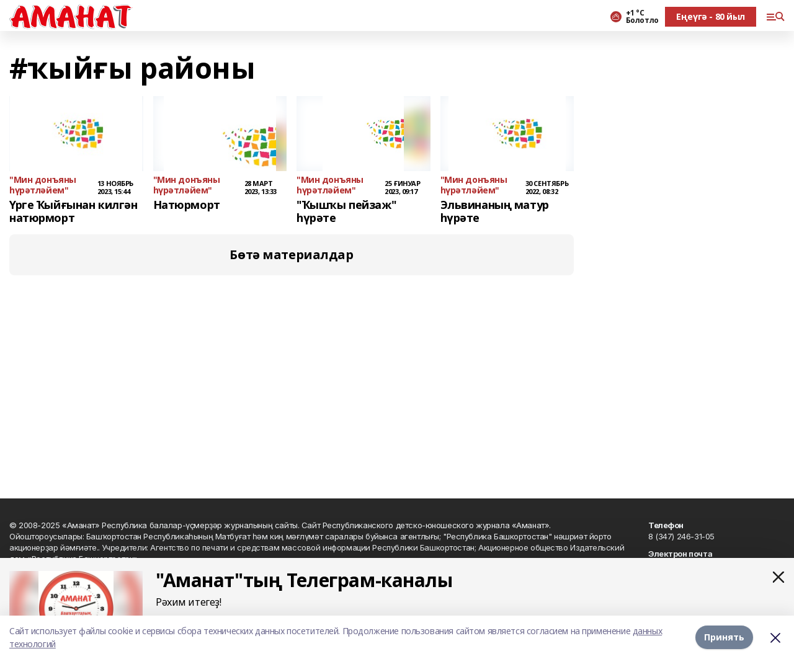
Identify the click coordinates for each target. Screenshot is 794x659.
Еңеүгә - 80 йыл (710, 16)
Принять (724, 637)
